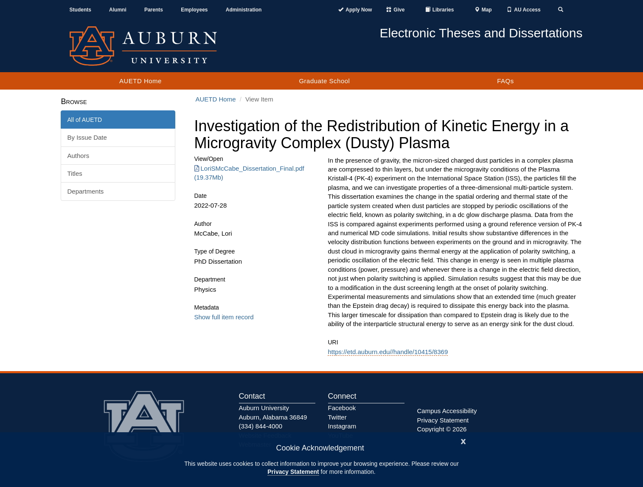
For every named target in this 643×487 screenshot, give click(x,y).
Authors (78, 155)
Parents (153, 10)
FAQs (505, 80)
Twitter (337, 417)
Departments (85, 191)
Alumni (117, 10)
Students (80, 10)
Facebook (342, 407)
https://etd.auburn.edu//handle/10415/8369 (388, 351)
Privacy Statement (293, 471)
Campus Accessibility (447, 410)
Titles (74, 173)
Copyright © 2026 (442, 429)
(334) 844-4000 (261, 426)
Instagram (342, 426)
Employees (194, 10)
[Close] (463, 440)
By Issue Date (87, 137)
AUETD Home (140, 80)
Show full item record (224, 317)
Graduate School (324, 80)
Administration (244, 10)
